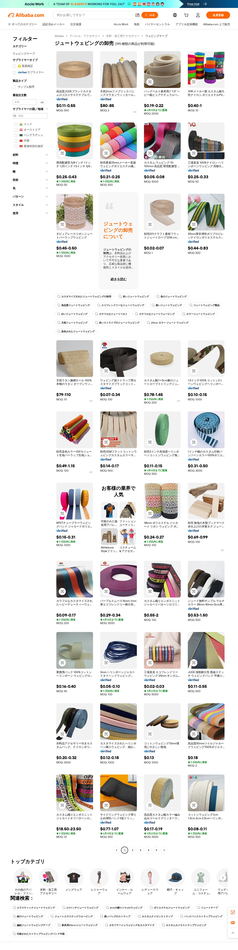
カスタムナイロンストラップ (155, 916)
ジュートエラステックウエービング (72, 916)
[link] (233, 912)
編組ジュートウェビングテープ (31, 925)
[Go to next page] (164, 850)
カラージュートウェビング (198, 314)
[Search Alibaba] (94, 15)
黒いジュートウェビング (167, 305)
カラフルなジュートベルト (111, 314)
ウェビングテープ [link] (156, 36)
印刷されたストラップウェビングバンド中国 (38, 934)
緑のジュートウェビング (28, 916)
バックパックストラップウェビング (201, 916)
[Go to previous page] (116, 850)
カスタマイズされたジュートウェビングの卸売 (84, 296)
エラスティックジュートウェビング (34, 907)
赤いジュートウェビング (134, 296)
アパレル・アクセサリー (85, 36)
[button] (137, 15)
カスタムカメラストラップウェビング (184, 925)
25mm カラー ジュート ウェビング (167, 322)
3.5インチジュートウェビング (80, 907)
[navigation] (30, 443)
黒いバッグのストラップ (115, 916)
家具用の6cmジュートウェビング (78, 925)
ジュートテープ (207, 907)
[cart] (187, 15)
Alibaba (59, 36)
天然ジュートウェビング (72, 322)
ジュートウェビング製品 (204, 305)
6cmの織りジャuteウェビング (124, 907)
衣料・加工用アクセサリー (122, 36)
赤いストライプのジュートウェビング (117, 322)
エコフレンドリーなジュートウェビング (120, 305)
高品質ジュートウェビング (73, 305)
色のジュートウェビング (171, 296)
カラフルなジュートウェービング (155, 314)
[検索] (149, 15)
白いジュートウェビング (72, 314)
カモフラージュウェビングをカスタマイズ (129, 925)
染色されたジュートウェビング (76, 331)
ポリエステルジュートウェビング (170, 907)
